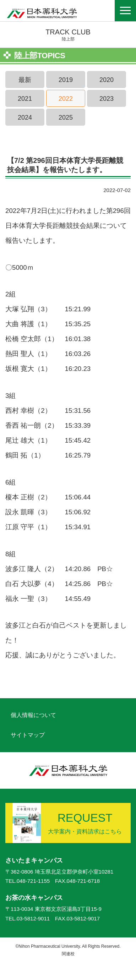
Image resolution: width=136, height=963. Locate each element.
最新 (24, 79)
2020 (106, 79)
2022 (66, 98)
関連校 (68, 953)
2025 (66, 117)
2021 (25, 98)
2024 (25, 117)
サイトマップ (28, 735)
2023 (106, 98)
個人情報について (33, 715)
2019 (66, 79)
